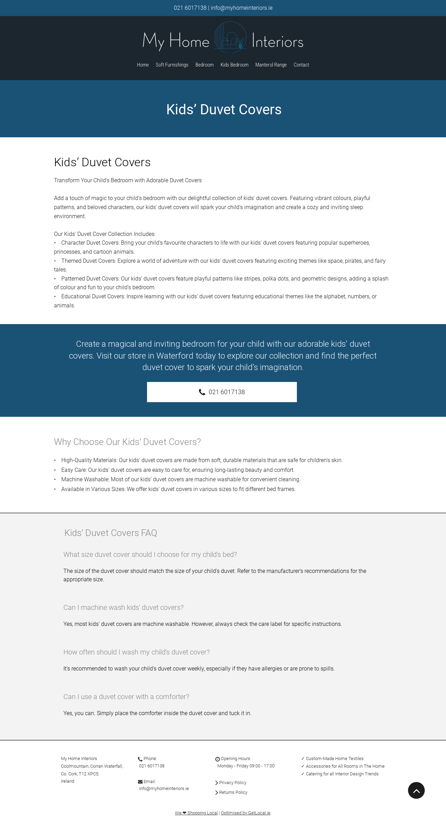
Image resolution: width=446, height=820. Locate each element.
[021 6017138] (222, 392)
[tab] (223, 639)
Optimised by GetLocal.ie (245, 812)
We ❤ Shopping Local (196, 812)
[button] (271, 65)
